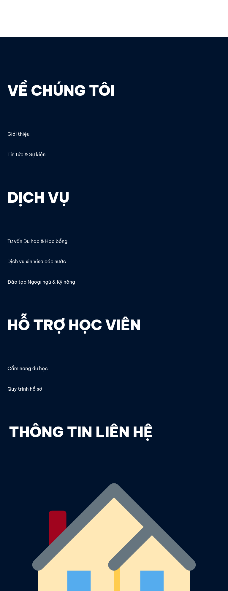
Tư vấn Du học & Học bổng (37, 241)
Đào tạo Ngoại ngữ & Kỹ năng (41, 282)
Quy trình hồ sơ (24, 389)
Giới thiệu (18, 134)
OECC (14, 14)
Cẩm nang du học (27, 368)
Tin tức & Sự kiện (26, 154)
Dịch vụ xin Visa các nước (36, 261)
